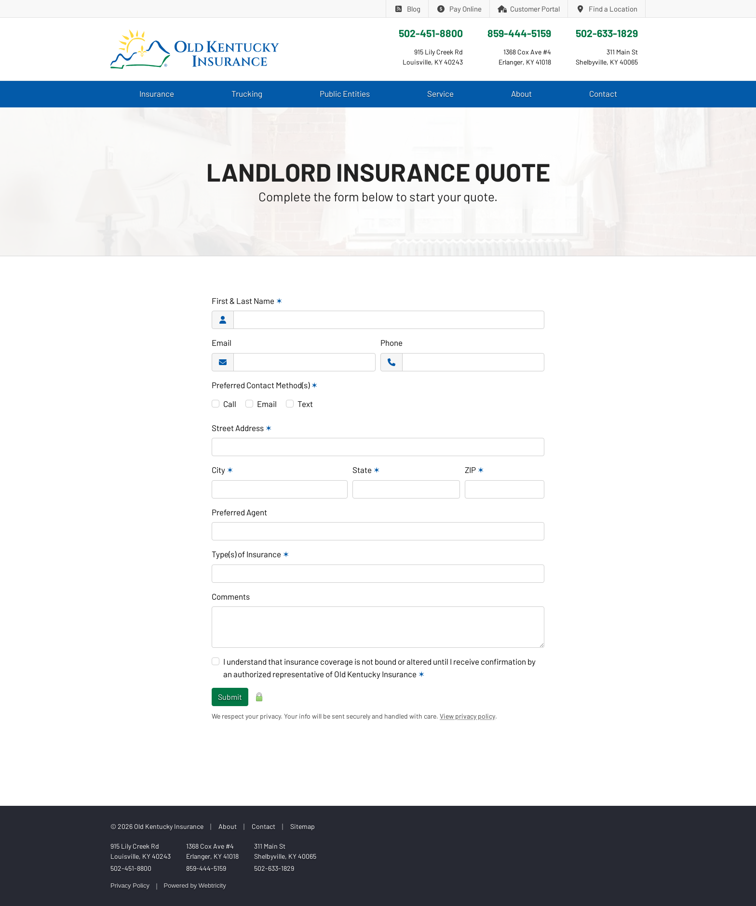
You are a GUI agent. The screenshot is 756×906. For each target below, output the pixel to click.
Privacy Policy (129, 885)
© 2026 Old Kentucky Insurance (156, 826)
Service (440, 93)
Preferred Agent (239, 512)
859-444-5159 (519, 33)
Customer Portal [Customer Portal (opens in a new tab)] (529, 8)
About (521, 93)
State (366, 469)
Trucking (246, 93)
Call (229, 403)
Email (221, 342)
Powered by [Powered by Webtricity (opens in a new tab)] (195, 885)
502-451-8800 (431, 33)
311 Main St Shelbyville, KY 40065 (285, 851)
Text (305, 403)
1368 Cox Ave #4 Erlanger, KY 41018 (212, 851)
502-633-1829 (607, 33)
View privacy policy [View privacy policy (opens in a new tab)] (467, 716)
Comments (231, 596)
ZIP (474, 469)
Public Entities (345, 93)
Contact (603, 93)
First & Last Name (247, 300)
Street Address (242, 428)
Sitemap (302, 826)
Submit (230, 696)
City (222, 469)
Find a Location (606, 8)
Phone (391, 342)
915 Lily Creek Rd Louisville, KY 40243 (140, 851)
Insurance (156, 93)
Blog (407, 8)
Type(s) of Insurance (250, 554)
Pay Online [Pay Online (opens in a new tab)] (459, 8)
